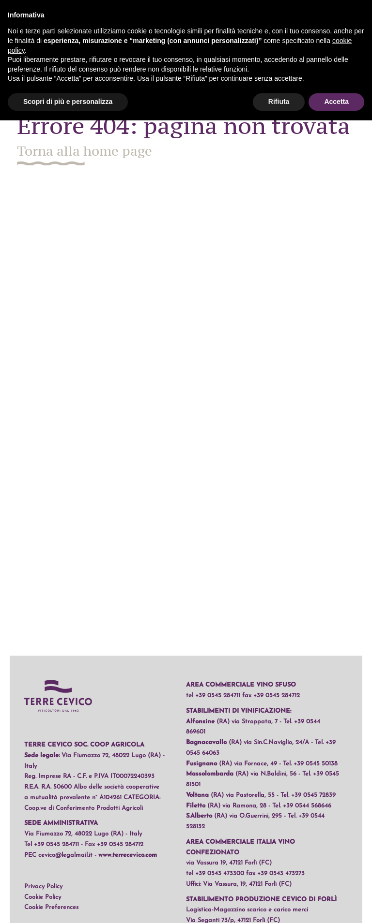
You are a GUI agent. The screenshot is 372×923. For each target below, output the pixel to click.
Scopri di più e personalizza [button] (67, 101)
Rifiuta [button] (279, 101)
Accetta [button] (336, 101)
